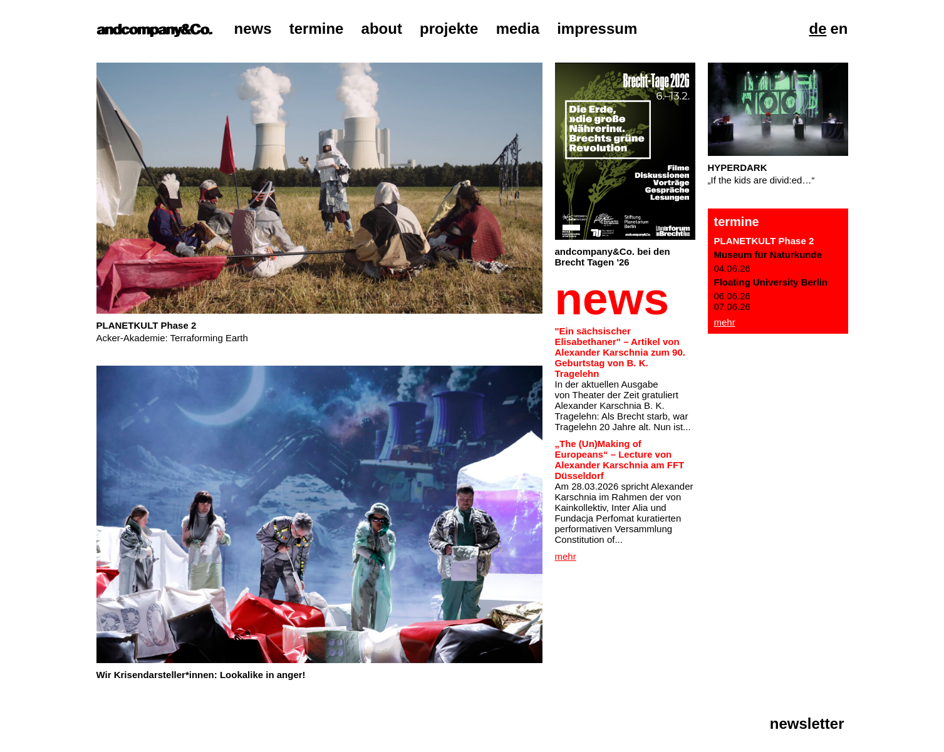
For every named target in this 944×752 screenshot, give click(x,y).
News (253, 28)
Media (517, 28)
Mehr (724, 322)
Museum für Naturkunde (768, 254)
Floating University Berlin (771, 282)
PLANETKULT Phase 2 (764, 240)
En (839, 28)
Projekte (449, 28)
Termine (316, 28)
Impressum (597, 28)
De (817, 28)
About (381, 28)
